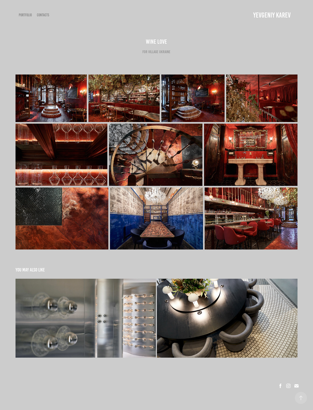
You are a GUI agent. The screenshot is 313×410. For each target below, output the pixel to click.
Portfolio (25, 15)
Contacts (43, 15)
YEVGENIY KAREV (272, 15)
